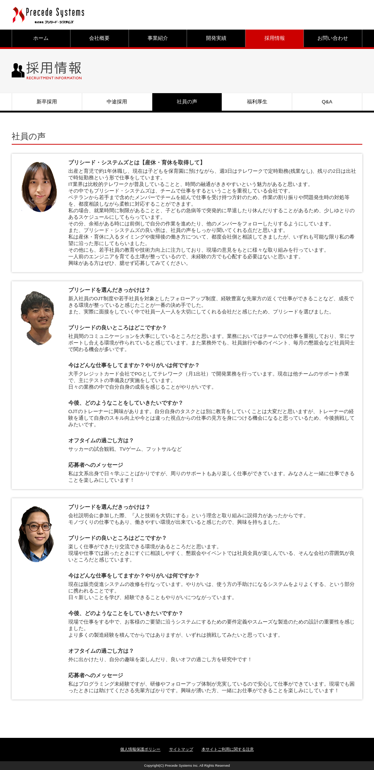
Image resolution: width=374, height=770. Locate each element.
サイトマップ (181, 749)
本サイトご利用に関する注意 (228, 749)
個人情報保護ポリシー (140, 749)
